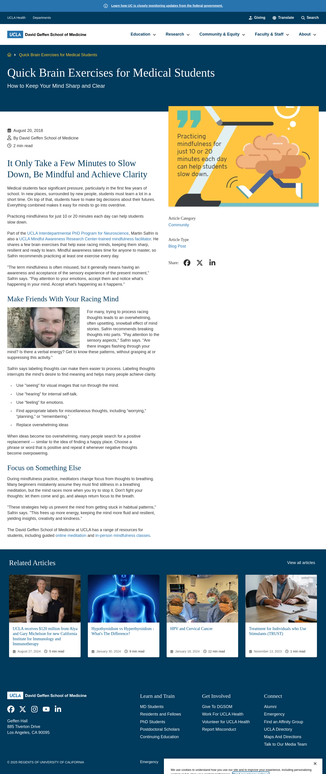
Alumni (270, 706)
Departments (42, 17)
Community (178, 225)
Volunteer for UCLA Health (226, 722)
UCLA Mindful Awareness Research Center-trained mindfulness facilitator (85, 239)
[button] (283, 17)
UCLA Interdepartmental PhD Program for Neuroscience (78, 233)
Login (282, 762)
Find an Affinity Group (283, 722)
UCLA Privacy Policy (205, 762)
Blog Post (177, 246)
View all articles (301, 562)
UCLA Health (16, 17)
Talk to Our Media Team (285, 744)
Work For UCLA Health (222, 714)
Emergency (274, 714)
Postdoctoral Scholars (160, 729)
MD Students (152, 706)
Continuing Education (159, 737)
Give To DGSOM (217, 706)
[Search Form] (310, 17)
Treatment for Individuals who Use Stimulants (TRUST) (277, 631)
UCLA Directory (278, 729)
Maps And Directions (282, 737)
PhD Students (152, 722)
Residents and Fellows (160, 714)
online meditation (70, 535)
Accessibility (174, 762)
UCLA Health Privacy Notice (250, 762)
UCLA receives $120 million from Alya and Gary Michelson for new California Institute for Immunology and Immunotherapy (45, 636)
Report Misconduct (219, 729)
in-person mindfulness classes (122, 535)
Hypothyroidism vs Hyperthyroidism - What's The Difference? (122, 631)
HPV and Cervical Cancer (191, 628)
